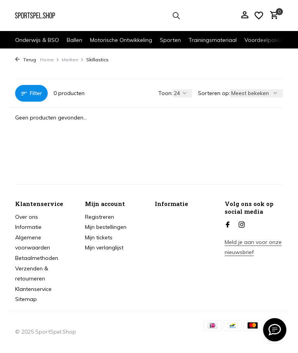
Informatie (28, 226)
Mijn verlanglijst (104, 247)
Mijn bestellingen (105, 226)
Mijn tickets (99, 237)
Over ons (26, 216)
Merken (73, 59)
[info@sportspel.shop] (274, 329)
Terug (25, 59)
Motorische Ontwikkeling (121, 39)
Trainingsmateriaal (213, 39)
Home (49, 59)
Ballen (74, 39)
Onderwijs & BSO (37, 39)
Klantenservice (33, 289)
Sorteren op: (214, 93)
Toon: (165, 93)
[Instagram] (242, 225)
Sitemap (26, 299)
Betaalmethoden (36, 257)
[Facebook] (228, 225)
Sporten (170, 39)
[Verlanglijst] (259, 15)
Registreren (99, 216)
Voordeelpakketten (268, 39)
